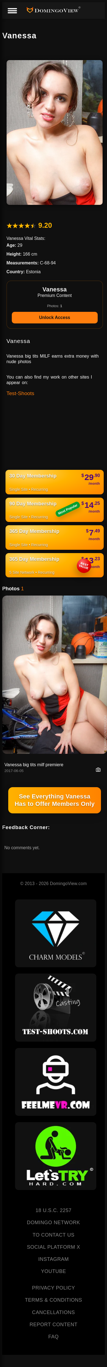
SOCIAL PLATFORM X (53, 1247)
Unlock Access (54, 317)
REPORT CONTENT (54, 1324)
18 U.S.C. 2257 (53, 1210)
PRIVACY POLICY (53, 1288)
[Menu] (12, 11)
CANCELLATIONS (53, 1312)
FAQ (53, 1336)
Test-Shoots (20, 393)
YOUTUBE (53, 1271)
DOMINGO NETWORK (53, 1222)
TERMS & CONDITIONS (53, 1300)
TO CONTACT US (54, 1235)
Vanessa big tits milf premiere (33, 764)
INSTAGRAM (53, 1259)
